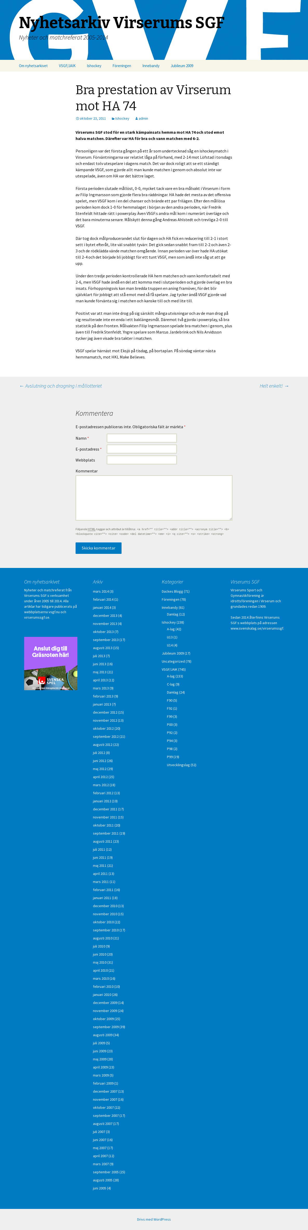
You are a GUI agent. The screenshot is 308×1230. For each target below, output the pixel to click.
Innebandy (150, 65)
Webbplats (85, 460)
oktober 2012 (103, 728)
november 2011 (105, 817)
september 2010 (106, 930)
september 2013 (106, 639)
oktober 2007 (103, 1107)
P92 (170, 732)
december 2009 (105, 1002)
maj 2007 (99, 1147)
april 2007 (100, 1156)
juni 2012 (99, 760)
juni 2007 (99, 1139)
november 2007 (105, 1099)
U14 (170, 645)
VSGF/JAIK (67, 65)
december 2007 (105, 1091)
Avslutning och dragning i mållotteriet (60, 385)
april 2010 (100, 970)
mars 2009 (101, 1075)
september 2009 (106, 1026)
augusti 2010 (102, 938)
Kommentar (87, 470)
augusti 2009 (102, 1035)
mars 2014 (101, 591)
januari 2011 (102, 897)
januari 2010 (102, 994)
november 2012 (105, 720)
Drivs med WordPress (154, 1219)
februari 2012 (103, 793)
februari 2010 (103, 986)
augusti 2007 (102, 1123)
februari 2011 (103, 889)
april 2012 (100, 776)
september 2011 (106, 833)
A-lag (171, 629)
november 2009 (105, 1010)
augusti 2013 (102, 647)
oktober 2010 (103, 922)
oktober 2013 (103, 631)
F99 (169, 716)
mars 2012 (101, 785)
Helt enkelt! (274, 385)
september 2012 (106, 736)
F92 (169, 708)
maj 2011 (99, 865)
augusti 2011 (102, 841)
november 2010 (105, 914)
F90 (169, 700)
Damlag (172, 614)
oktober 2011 (103, 825)
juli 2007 (99, 1131)
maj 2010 (99, 962)
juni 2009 (99, 1051)
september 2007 (106, 1115)
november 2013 (105, 623)
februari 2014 (103, 599)
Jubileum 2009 (182, 65)
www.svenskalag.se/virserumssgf (257, 628)
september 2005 (106, 1172)
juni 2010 (99, 954)
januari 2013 (102, 704)
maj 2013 (99, 672)
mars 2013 (101, 688)
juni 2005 (99, 1188)
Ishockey (94, 65)
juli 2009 (99, 1043)
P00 (170, 724)
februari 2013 (103, 696)
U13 (170, 637)
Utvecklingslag (178, 765)
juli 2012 (99, 752)
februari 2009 (103, 1083)
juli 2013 (99, 656)
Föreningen (121, 65)
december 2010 (105, 906)
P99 (170, 756)
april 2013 (100, 680)
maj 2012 (99, 768)
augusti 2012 (102, 744)
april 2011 (100, 873)
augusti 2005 (102, 1180)
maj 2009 (99, 1059)
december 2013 (105, 615)
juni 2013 (99, 664)
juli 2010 (99, 946)
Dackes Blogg (172, 591)
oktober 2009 (103, 1018)
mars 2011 (101, 881)
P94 (170, 740)
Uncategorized (173, 661)
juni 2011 (99, 857)
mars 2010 (101, 978)
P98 (170, 748)
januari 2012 (102, 801)
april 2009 (100, 1067)
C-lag (171, 684)
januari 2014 (102, 607)
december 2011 (105, 809)
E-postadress (89, 449)
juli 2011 (99, 849)
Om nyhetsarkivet (33, 65)
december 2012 (105, 712)
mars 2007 (101, 1164)
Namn (82, 438)
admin (143, 118)
